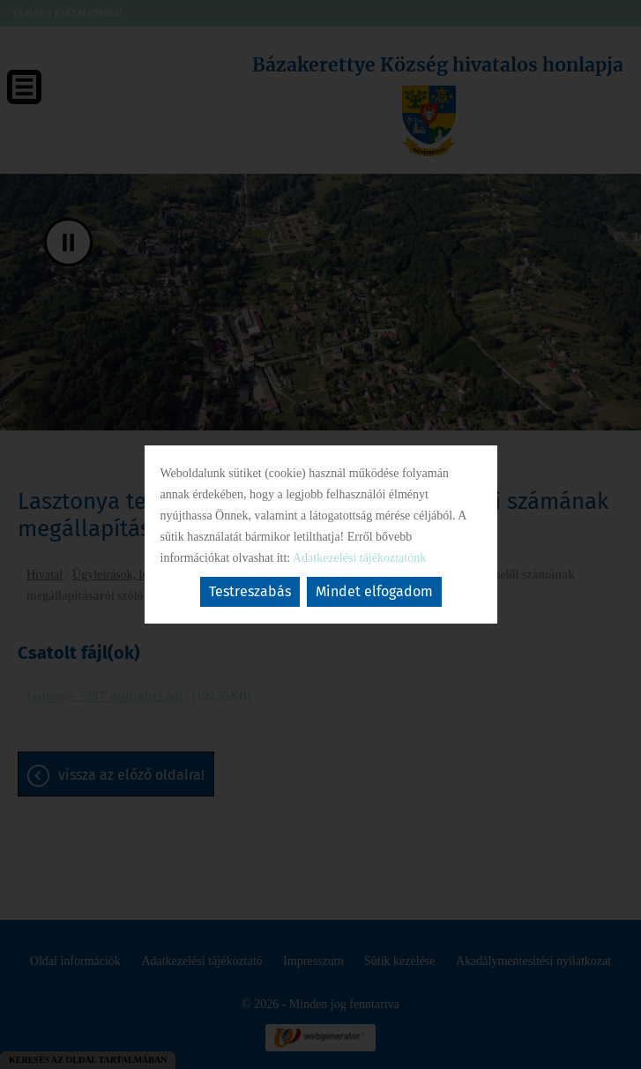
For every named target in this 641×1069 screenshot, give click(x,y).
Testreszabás (250, 591)
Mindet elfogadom (374, 591)
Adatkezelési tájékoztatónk (359, 557)
